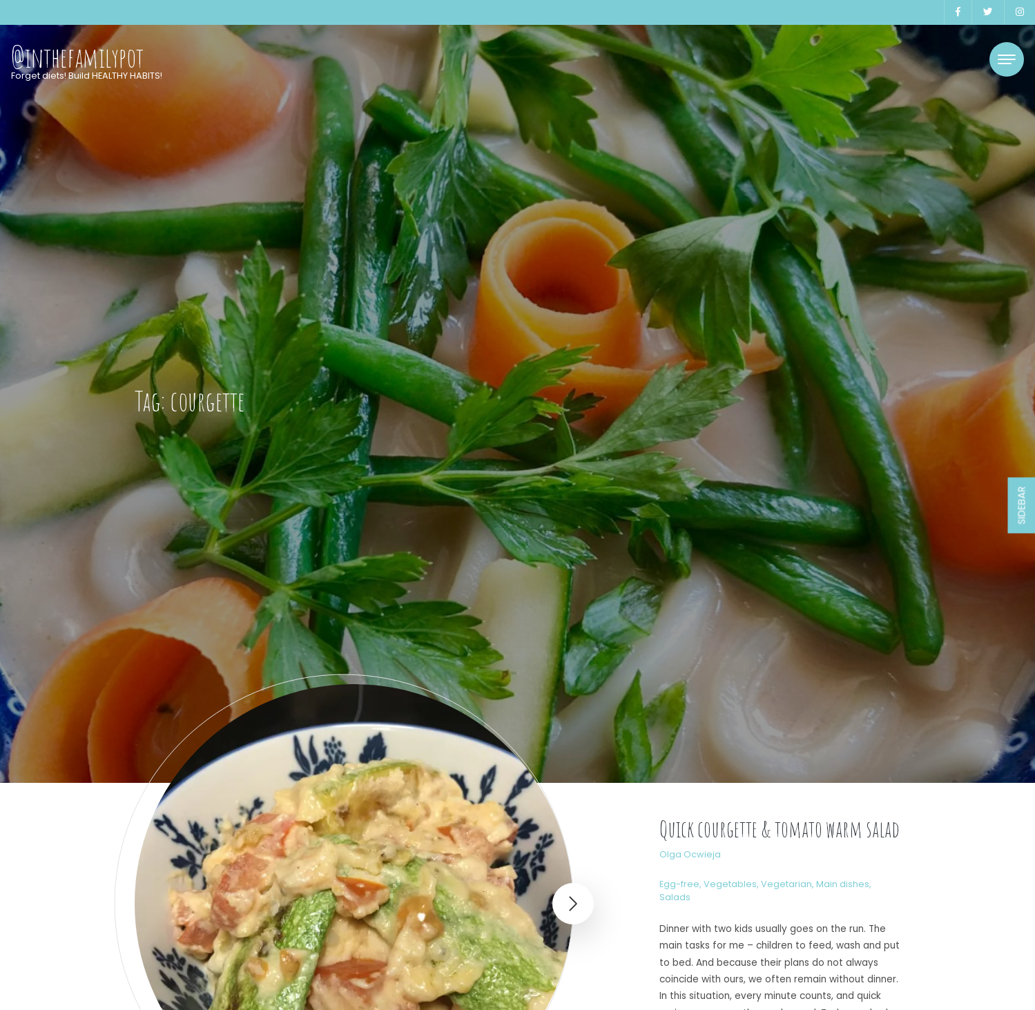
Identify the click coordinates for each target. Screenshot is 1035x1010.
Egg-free (679, 884)
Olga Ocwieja (690, 854)
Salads (674, 897)
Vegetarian (786, 884)
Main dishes (842, 884)
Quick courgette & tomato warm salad (779, 829)
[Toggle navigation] (1006, 59)
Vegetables (730, 884)
